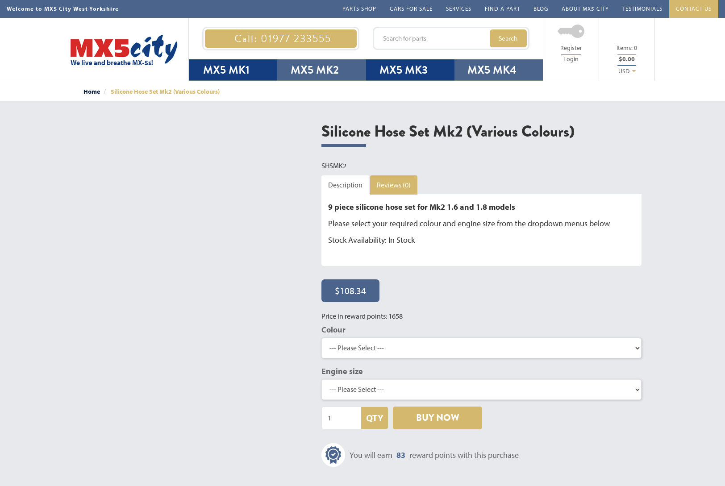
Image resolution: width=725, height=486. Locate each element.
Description (345, 184)
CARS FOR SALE (411, 8)
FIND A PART (502, 8)
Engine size (342, 371)
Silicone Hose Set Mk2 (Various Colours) (165, 91)
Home (91, 91)
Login (571, 59)
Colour (333, 329)
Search (508, 38)
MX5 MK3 (403, 70)
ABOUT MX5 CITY (585, 8)
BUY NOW (437, 417)
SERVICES (458, 8)
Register (571, 48)
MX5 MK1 (226, 70)
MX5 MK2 (315, 70)
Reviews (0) (394, 184)
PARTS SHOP (359, 8)
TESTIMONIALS (642, 8)
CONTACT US (694, 8)
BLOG (540, 8)
